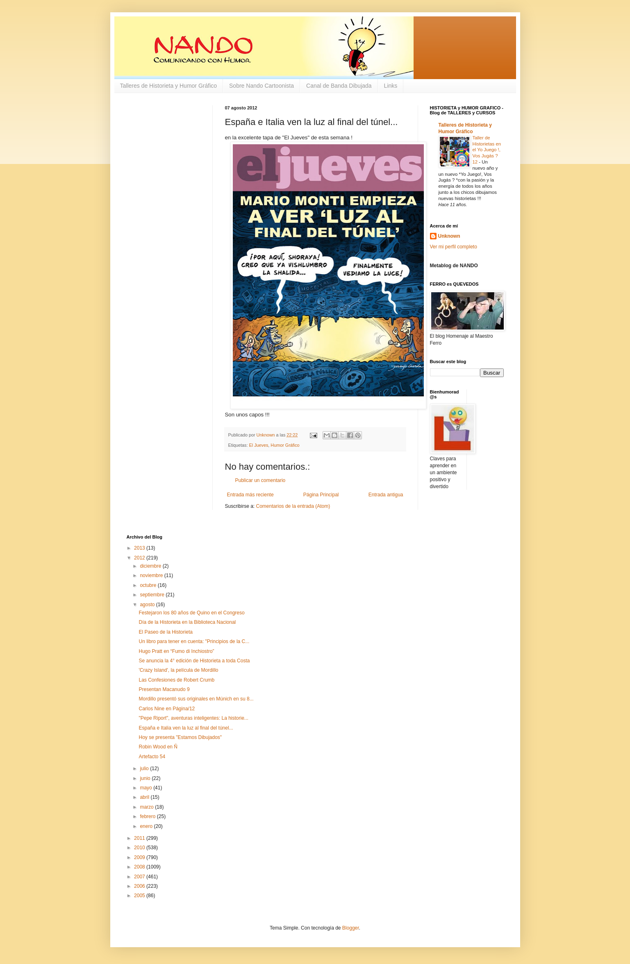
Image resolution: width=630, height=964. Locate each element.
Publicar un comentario (260, 480)
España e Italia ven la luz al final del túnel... (186, 728)
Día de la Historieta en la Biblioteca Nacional (187, 622)
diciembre (151, 566)
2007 (140, 877)
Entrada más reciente (250, 495)
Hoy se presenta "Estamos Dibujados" (180, 737)
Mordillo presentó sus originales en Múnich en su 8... (196, 699)
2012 (140, 558)
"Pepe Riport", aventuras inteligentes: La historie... (193, 718)
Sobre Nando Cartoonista (261, 85)
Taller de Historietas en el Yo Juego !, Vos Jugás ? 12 (487, 149)
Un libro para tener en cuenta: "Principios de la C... (194, 641)
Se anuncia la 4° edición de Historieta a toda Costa (194, 661)
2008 (140, 867)
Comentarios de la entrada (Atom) (293, 506)
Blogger (350, 928)
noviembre (152, 575)
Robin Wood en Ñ (158, 747)
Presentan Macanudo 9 (164, 689)
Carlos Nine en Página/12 (167, 709)
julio (145, 768)
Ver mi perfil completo (453, 247)
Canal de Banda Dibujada (339, 85)
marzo (147, 807)
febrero (148, 816)
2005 (140, 895)
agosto (148, 604)
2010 (140, 847)
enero (147, 826)
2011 (140, 838)
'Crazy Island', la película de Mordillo (178, 670)
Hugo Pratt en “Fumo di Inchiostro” (176, 651)
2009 (140, 857)
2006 (140, 886)
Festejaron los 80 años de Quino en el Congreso (191, 613)
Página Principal (321, 495)
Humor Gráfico (285, 445)
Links (391, 85)
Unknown (449, 236)
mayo (146, 788)
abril (145, 797)
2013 (140, 548)
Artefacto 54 (152, 756)
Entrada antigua (385, 495)
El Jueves (258, 445)
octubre (148, 585)
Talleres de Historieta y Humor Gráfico (168, 85)
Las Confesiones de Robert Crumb (176, 680)
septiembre (153, 595)
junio (146, 778)
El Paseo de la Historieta (165, 632)
